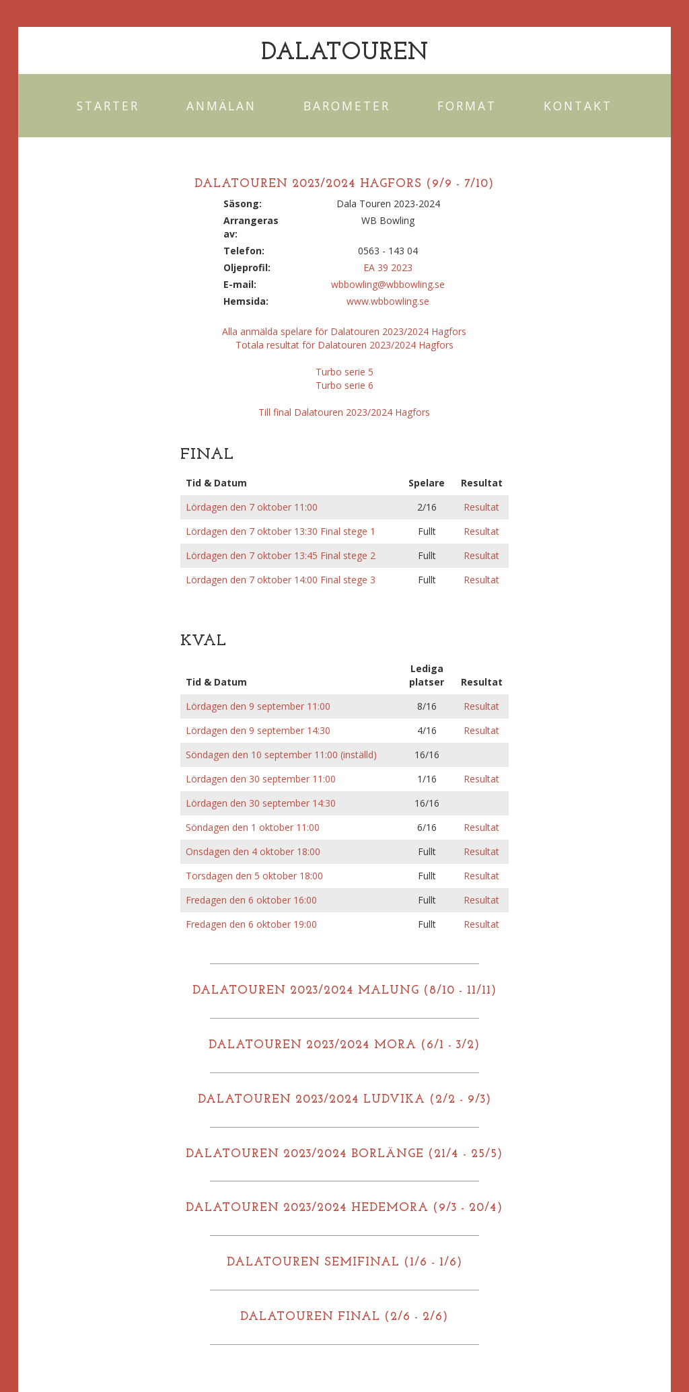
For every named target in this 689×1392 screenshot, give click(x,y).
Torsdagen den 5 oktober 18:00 (254, 875)
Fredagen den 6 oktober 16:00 (251, 899)
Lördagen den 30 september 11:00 (261, 778)
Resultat (481, 507)
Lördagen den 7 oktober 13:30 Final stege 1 (280, 531)
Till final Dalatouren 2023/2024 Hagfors (344, 412)
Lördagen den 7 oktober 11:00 (252, 507)
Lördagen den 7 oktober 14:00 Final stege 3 (280, 579)
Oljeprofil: (246, 267)
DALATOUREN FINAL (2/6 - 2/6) (344, 1317)
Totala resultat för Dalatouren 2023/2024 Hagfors (344, 344)
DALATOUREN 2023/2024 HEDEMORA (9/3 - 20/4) (344, 1208)
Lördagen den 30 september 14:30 (261, 803)
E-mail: (239, 284)
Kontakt (578, 106)
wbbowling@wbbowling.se (388, 284)
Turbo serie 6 (344, 385)
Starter (108, 106)
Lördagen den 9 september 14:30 (258, 730)
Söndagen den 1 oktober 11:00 (253, 827)
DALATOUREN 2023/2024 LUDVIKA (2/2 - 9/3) (344, 1099)
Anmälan (221, 106)
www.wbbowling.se (388, 301)
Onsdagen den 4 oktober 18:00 (253, 851)
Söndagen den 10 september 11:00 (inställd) (281, 754)
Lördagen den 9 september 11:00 (258, 706)
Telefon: (243, 250)
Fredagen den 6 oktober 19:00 (251, 924)
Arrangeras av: (251, 227)
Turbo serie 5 (344, 371)
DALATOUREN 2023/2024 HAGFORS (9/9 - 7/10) (344, 184)
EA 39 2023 (387, 267)
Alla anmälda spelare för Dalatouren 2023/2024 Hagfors (344, 331)
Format (467, 106)
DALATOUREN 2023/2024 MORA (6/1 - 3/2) (344, 1045)
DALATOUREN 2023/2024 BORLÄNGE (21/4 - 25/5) (344, 1154)
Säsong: (242, 203)
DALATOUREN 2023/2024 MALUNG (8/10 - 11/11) (344, 990)
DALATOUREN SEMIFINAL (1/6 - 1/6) (344, 1262)
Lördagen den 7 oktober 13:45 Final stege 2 (280, 555)
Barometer (346, 106)
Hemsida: (245, 301)
